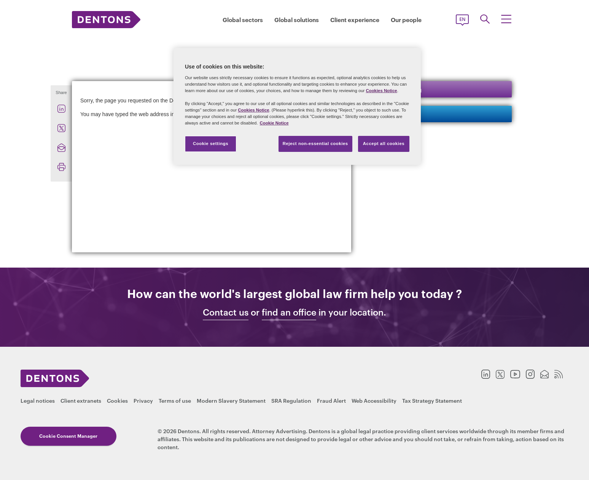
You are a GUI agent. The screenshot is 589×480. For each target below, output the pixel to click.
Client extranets (80, 400)
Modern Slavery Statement (231, 400)
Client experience (354, 19)
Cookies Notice (381, 90)
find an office (289, 312)
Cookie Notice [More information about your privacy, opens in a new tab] (274, 123)
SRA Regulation (291, 400)
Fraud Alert (331, 400)
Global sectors (243, 19)
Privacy (143, 400)
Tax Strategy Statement (432, 400)
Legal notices (38, 400)
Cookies (117, 400)
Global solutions (296, 19)
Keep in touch (398, 89)
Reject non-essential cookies (315, 143)
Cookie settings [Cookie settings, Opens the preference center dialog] (210, 143)
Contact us (393, 113)
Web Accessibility (374, 400)
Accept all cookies (384, 143)
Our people (406, 19)
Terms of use (175, 400)
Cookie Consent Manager (65, 435)
